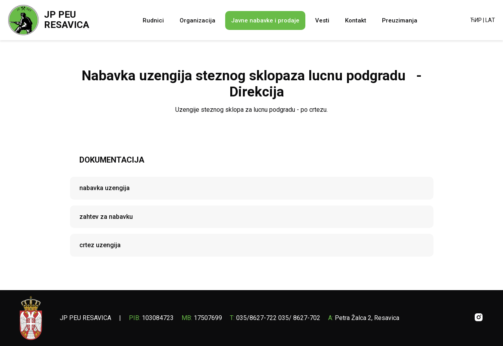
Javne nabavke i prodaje (265, 20)
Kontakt (355, 20)
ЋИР (476, 20)
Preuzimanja (399, 20)
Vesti (322, 20)
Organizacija (197, 20)
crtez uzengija (100, 245)
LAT (490, 20)
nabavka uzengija (104, 188)
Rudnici (153, 20)
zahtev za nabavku (106, 216)
